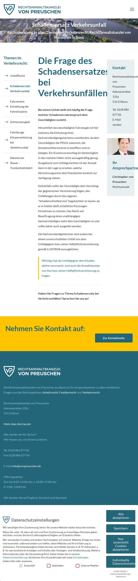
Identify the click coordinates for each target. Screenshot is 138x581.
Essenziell (27, 565)
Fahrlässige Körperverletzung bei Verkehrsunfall (20, 140)
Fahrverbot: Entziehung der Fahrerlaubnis (19, 106)
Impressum (121, 576)
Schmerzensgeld (20, 122)
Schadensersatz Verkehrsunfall (20, 88)
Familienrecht (67, 392)
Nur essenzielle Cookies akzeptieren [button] (120, 544)
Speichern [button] (121, 528)
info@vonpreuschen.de (26, 466)
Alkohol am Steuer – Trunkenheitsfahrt (20, 163)
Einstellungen (80, 557)
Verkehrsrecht (91, 392)
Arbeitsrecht (50, 392)
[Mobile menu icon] (132, 9)
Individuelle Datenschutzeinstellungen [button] (123, 562)
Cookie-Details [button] (120, 571)
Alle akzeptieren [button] (120, 516)
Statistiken (55, 565)
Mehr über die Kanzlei (17, 424)
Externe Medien (87, 565)
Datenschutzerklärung (15, 557)
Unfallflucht (17, 75)
